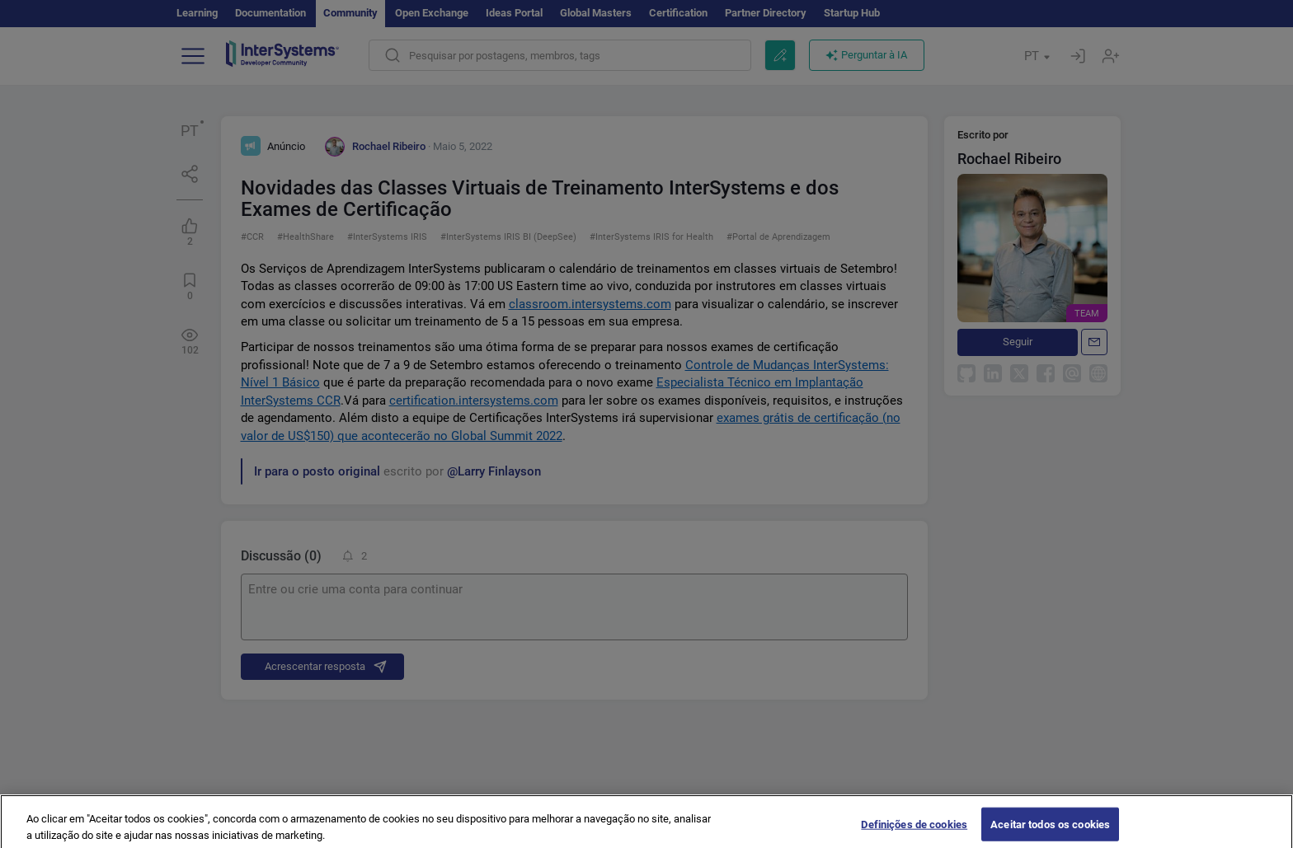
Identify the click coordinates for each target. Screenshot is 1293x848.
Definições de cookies (914, 831)
